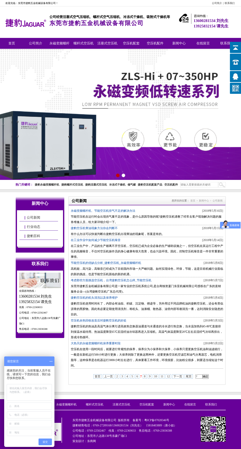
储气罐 (132, 184)
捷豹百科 (33, 236)
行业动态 (33, 226)
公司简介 (217, 3)
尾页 (189, 376)
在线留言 (203, 43)
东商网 (91, 441)
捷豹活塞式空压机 (96, 184)
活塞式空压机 (107, 43)
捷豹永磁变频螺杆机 (47, 184)
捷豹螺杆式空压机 (72, 184)
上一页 (108, 376)
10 (155, 376)
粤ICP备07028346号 (156, 420)
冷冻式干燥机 (117, 184)
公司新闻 (33, 217)
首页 (11, 43)
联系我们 (230, 3)
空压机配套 (131, 43)
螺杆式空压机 (83, 43)
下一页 (177, 376)
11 (162, 376)
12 (168, 376)
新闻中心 (179, 43)
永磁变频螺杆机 (59, 45)
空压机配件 (155, 43)
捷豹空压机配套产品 (150, 184)
